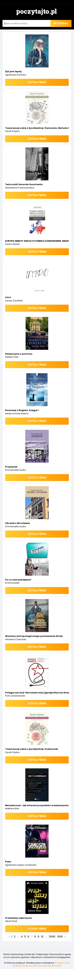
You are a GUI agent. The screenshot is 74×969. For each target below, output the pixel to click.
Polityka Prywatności (23, 965)
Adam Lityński (12, 244)
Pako (8, 861)
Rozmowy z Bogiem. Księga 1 (22, 410)
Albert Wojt (11, 921)
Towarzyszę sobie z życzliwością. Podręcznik (31, 749)
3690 (52, 937)
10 (42, 937)
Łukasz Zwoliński (14, 300)
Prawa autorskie (43, 965)
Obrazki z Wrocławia (17, 523)
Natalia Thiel (11, 357)
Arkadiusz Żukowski (15, 639)
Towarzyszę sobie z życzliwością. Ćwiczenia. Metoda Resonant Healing (37, 128)
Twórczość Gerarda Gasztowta (24, 184)
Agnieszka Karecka (15, 74)
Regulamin (62, 962)
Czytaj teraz (37, 82)
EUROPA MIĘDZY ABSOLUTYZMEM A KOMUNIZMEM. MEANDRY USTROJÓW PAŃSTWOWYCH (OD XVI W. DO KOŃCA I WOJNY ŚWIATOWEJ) (37, 240)
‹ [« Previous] (9, 937)
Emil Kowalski (12, 582)
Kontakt (57, 965)
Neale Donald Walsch (16, 413)
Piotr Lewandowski (15, 695)
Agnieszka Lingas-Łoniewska (20, 864)
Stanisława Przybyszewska (19, 187)
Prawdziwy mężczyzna (18, 918)
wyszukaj (61, 23)
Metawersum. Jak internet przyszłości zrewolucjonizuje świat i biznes (37, 805)
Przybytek (11, 466)
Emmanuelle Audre (15, 469)
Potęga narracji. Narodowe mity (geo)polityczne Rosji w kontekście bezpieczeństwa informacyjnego (37, 692)
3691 (60, 937)
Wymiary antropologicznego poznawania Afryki (34, 636)
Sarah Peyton (12, 131)
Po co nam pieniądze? (18, 579)
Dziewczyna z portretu (18, 353)
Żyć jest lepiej (13, 71)
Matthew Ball (12, 808)
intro (8, 297)
